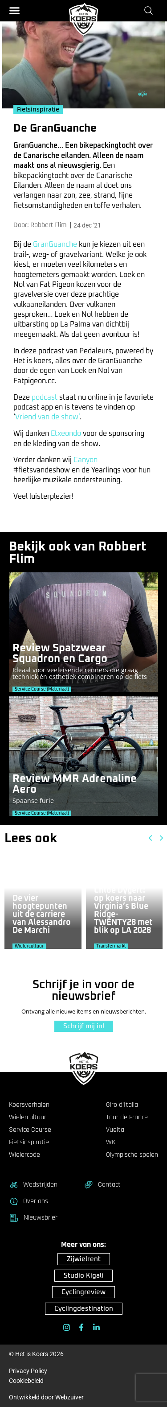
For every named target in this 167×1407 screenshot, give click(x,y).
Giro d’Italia (122, 1105)
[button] (14, 10)
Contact (102, 1185)
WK (110, 1142)
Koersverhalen (29, 1105)
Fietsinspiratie (29, 1142)
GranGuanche (55, 244)
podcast (44, 397)
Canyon (85, 459)
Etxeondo (66, 433)
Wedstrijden (33, 1185)
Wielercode (24, 1154)
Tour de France (127, 1117)
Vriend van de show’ (47, 417)
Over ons (28, 1201)
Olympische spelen (132, 1154)
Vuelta (115, 1130)
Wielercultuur (27, 1117)
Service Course (30, 1130)
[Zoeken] (150, 10)
